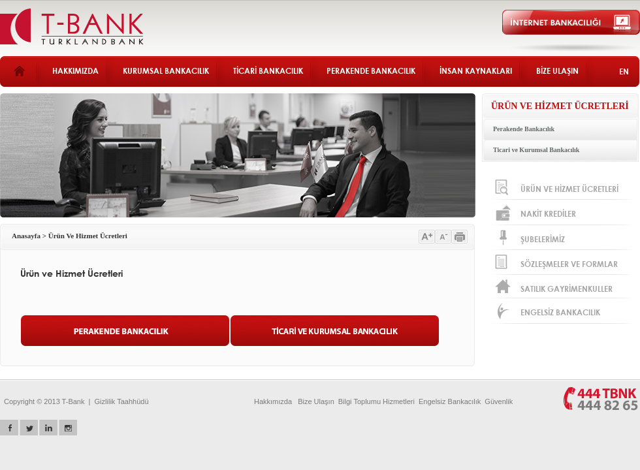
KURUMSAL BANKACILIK (166, 71)
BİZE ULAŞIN (557, 71)
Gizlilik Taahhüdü (122, 401)
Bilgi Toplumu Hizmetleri (376, 401)
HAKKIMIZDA (75, 71)
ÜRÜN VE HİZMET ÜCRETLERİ (560, 106)
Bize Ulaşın (316, 401)
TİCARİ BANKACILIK (268, 71)
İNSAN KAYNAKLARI (476, 71)
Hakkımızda (273, 401)
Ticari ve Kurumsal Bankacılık (536, 149)
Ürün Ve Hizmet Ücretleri (87, 236)
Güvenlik (499, 401)
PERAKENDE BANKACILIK (371, 71)
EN (624, 71)
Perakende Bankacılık (523, 129)
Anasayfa (26, 236)
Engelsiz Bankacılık (450, 401)
